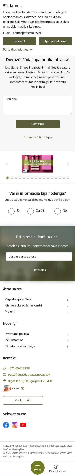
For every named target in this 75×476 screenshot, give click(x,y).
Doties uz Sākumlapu (37, 137)
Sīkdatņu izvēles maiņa (20, 346)
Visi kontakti (23, 400)
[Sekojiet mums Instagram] (15, 425)
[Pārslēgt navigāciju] (38, 468)
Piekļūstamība (14, 340)
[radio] (13, 210)
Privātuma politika (17, 334)
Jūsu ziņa (11, 99)
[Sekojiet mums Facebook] (6, 425)
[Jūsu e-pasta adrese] (39, 256)
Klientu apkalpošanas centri (23, 305)
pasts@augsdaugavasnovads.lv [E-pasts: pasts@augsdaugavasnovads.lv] (29, 374)
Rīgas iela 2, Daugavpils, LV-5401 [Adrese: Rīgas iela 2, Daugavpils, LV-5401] (30, 381)
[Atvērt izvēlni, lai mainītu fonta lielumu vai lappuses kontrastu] (56, 469)
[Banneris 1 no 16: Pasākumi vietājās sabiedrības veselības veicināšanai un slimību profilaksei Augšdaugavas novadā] (37, 164)
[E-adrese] (11, 388)
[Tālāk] (68, 164)
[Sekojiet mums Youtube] (23, 424)
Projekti (10, 311)
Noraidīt (19, 41)
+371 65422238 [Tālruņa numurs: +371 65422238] (19, 368)
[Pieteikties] (39, 270)
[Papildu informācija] (22, 388)
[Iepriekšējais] (6, 164)
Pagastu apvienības (18, 299)
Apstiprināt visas (55, 41)
